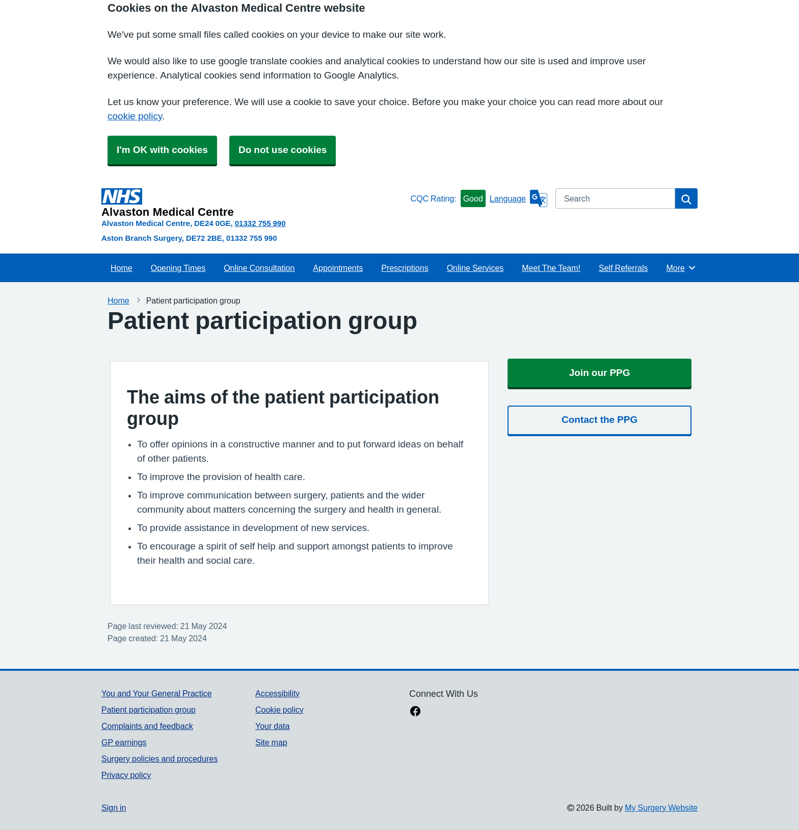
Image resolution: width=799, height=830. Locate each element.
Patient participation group (148, 710)
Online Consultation (259, 268)
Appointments (338, 268)
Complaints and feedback (147, 726)
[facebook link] (415, 712)
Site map (271, 742)
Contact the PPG (599, 419)
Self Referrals (623, 268)
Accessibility (277, 693)
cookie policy (135, 116)
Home (121, 268)
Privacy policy (126, 775)
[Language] (518, 198)
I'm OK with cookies (162, 150)
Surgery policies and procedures (159, 758)
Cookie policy (279, 710)
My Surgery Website (661, 807)
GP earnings (124, 742)
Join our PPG (599, 373)
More (681, 268)
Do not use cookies (282, 150)
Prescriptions (404, 268)
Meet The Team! (551, 268)
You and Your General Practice (156, 693)
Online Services (475, 268)
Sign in (113, 807)
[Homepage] (253, 203)
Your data (272, 726)
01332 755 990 (260, 223)
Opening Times (178, 268)
